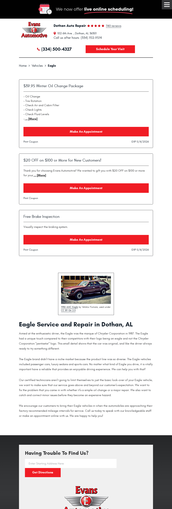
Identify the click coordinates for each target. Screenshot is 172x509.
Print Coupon (30, 141)
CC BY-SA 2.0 (68, 310)
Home (23, 66)
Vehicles (37, 66)
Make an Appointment (86, 132)
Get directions (131, 463)
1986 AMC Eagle (69, 307)
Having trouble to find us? (57, 453)
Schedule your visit (110, 49)
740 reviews (113, 26)
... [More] (31, 119)
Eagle (52, 66)
